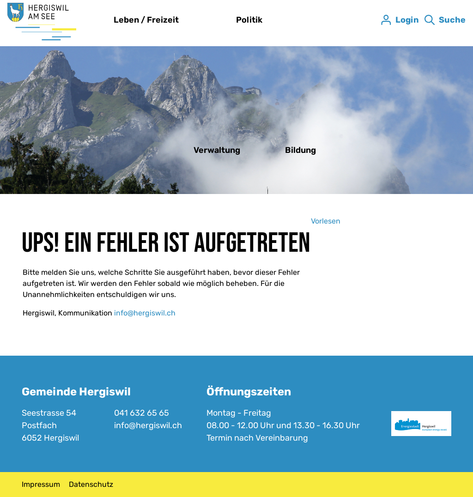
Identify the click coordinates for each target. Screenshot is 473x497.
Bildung (300, 150)
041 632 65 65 (141, 413)
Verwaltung (217, 150)
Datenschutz (91, 484)
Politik (249, 20)
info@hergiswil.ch (145, 313)
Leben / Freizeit (146, 20)
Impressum (41, 484)
